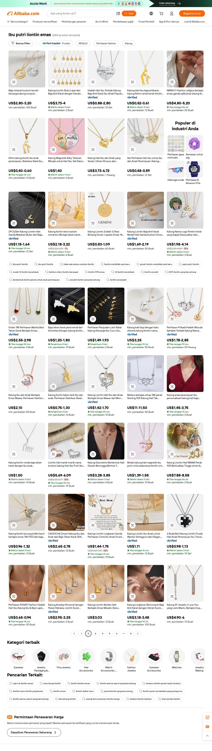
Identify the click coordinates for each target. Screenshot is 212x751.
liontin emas (58, 691)
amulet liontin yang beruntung (83, 279)
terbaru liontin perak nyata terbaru (161, 683)
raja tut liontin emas (21, 683)
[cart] (162, 14)
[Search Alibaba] (82, 13)
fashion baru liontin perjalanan (26, 691)
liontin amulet (149, 272)
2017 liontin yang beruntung (180, 272)
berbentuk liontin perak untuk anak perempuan (34, 279)
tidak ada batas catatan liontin (77, 264)
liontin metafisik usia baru (115, 264)
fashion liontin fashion (139, 699)
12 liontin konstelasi (122, 272)
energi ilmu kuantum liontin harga (101, 699)
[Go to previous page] (74, 633)
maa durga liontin (50, 683)
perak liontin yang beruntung (117, 691)
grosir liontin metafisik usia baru (154, 264)
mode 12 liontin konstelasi (24, 272)
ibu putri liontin (18, 264)
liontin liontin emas (78, 683)
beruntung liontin (65, 699)
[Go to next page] (138, 633)
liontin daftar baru (83, 691)
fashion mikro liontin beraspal (61, 272)
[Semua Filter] (20, 43)
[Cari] (129, 13)
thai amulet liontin (169, 699)
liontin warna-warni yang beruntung (116, 683)
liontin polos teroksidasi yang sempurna (160, 691)
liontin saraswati (116, 279)
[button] (118, 13)
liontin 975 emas (95, 272)
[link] (207, 717)
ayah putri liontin (189, 264)
